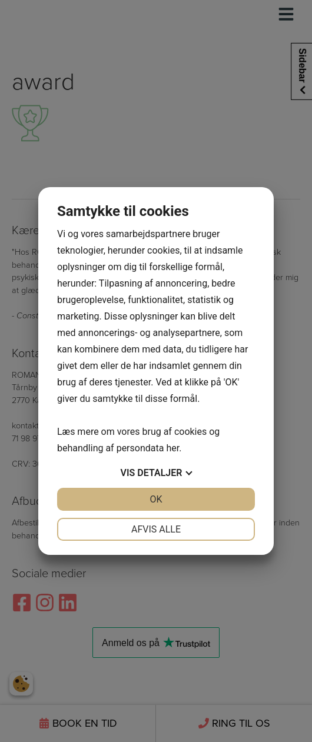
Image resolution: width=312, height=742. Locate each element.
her (172, 448)
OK (156, 499)
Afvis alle (156, 529)
